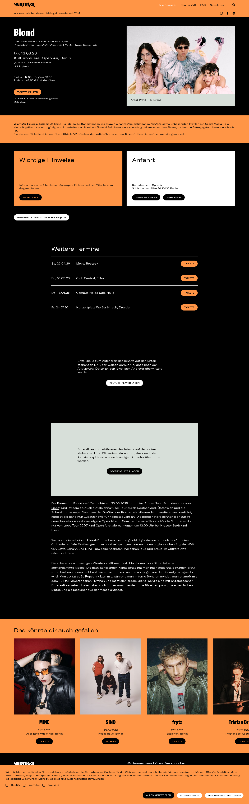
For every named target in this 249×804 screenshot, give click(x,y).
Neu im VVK (188, 5)
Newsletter (217, 5)
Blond (24, 32)
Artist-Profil (138, 99)
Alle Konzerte (167, 5)
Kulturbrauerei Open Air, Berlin (42, 58)
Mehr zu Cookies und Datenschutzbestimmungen (71, 778)
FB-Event (155, 99)
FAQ (203, 5)
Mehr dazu (20, 102)
